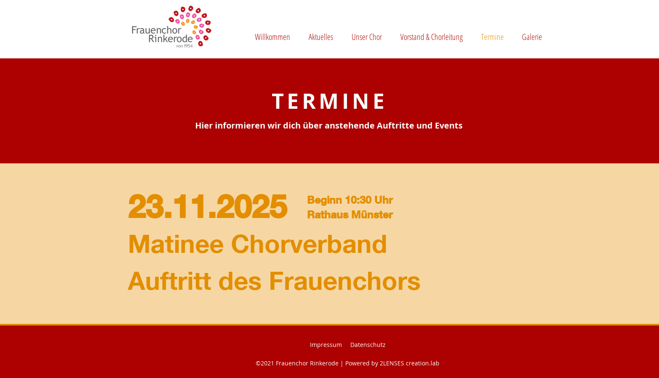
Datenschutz (368, 345)
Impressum (326, 345)
